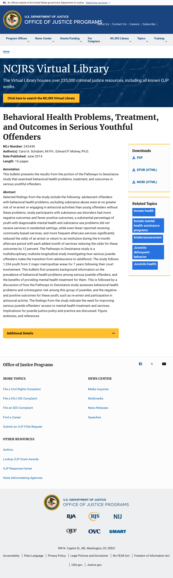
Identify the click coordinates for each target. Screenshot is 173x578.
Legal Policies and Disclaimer (89, 555)
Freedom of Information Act (152, 555)
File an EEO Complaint (18, 408)
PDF (140, 157)
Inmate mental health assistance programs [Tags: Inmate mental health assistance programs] (147, 225)
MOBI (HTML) (147, 182)
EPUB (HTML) (147, 170)
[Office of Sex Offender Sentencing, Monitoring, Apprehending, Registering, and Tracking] (117, 533)
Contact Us (119, 24)
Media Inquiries (98, 389)
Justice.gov (94, 565)
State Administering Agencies (22, 478)
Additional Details (20, 333)
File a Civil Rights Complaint (22, 389)
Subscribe (149, 24)
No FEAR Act (121, 555)
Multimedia (95, 398)
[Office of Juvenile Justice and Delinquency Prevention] (71, 534)
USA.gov (76, 565)
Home (6, 51)
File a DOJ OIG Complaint (20, 398)
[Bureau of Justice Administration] (71, 519)
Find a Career (12, 417)
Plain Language (33, 555)
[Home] (63, 20)
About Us (103, 24)
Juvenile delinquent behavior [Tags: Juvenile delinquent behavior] (142, 252)
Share (163, 26)
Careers (135, 24)
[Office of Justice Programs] (12, 19)
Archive (8, 449)
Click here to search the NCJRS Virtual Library (41, 98)
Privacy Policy (57, 555)
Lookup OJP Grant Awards (21, 459)
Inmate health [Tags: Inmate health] (144, 211)
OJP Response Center (17, 468)
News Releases (98, 408)
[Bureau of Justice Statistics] (94, 522)
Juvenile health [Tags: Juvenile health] (145, 264)
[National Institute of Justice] (117, 519)
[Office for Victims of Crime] (94, 534)
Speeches (94, 417)
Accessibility (11, 555)
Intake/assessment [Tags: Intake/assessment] (148, 237)
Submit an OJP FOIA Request (22, 426)
